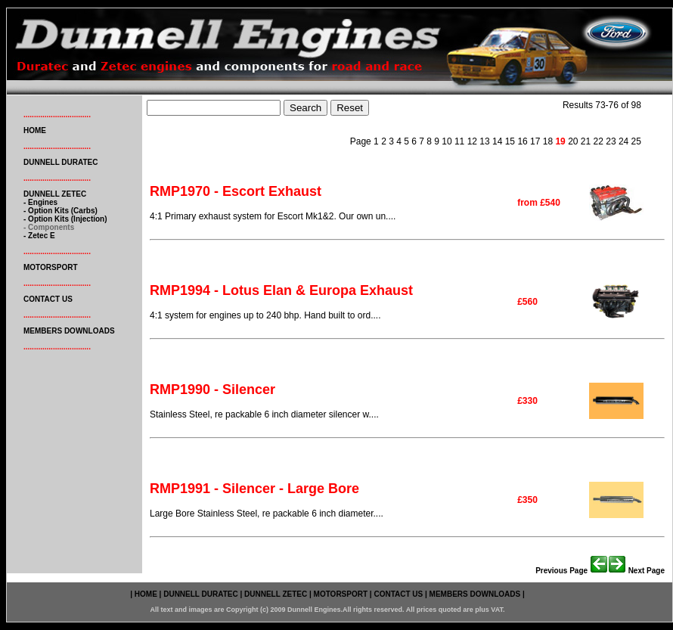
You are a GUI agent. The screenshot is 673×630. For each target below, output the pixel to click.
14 (496, 141)
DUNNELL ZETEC (54, 194)
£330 (527, 401)
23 (609, 141)
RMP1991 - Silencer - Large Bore (254, 488)
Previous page (571, 570)
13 (483, 141)
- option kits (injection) (65, 219)
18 (546, 141)
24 (622, 141)
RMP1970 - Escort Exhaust (235, 191)
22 (597, 141)
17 (534, 141)
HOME (34, 130)
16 (521, 141)
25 (634, 141)
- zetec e (39, 235)
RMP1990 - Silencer (212, 389)
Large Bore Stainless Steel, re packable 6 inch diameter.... (266, 513)
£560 (527, 301)
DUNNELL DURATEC (60, 162)
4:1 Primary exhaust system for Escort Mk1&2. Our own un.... (272, 216)
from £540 (538, 202)
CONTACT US (48, 299)
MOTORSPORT (50, 267)
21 (584, 141)
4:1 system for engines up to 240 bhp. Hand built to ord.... (265, 315)
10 (445, 141)
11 (458, 141)
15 (508, 141)
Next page (636, 570)
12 (470, 141)
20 (573, 141)
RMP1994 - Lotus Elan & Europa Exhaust (281, 290)
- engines (40, 202)
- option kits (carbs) (60, 210)
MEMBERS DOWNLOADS (69, 331)
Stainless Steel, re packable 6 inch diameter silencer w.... (264, 414)
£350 (527, 500)
